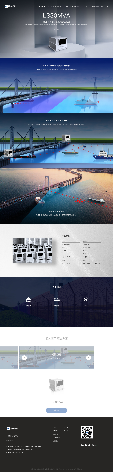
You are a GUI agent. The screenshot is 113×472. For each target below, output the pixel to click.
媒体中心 (77, 6)
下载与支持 (67, 6)
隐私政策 (79, 469)
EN (107, 6)
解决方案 (58, 6)
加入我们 (66, 431)
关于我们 (86, 6)
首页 (33, 6)
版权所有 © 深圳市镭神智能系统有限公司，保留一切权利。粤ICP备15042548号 (54, 469)
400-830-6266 (97, 6)
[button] (24, 358)
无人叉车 (49, 6)
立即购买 (57, 29)
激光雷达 (40, 6)
